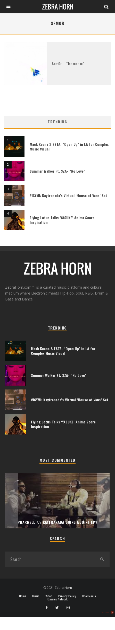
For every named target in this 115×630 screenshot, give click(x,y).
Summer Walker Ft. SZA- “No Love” (57, 171)
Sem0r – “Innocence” (68, 63)
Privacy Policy (67, 596)
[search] (102, 559)
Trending (57, 121)
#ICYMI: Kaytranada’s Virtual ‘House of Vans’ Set (68, 195)
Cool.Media (89, 596)
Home (22, 596)
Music (35, 596)
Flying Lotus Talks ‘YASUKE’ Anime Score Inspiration (62, 220)
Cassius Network (57, 599)
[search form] (49, 559)
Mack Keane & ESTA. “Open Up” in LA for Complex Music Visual (69, 146)
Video (48, 596)
